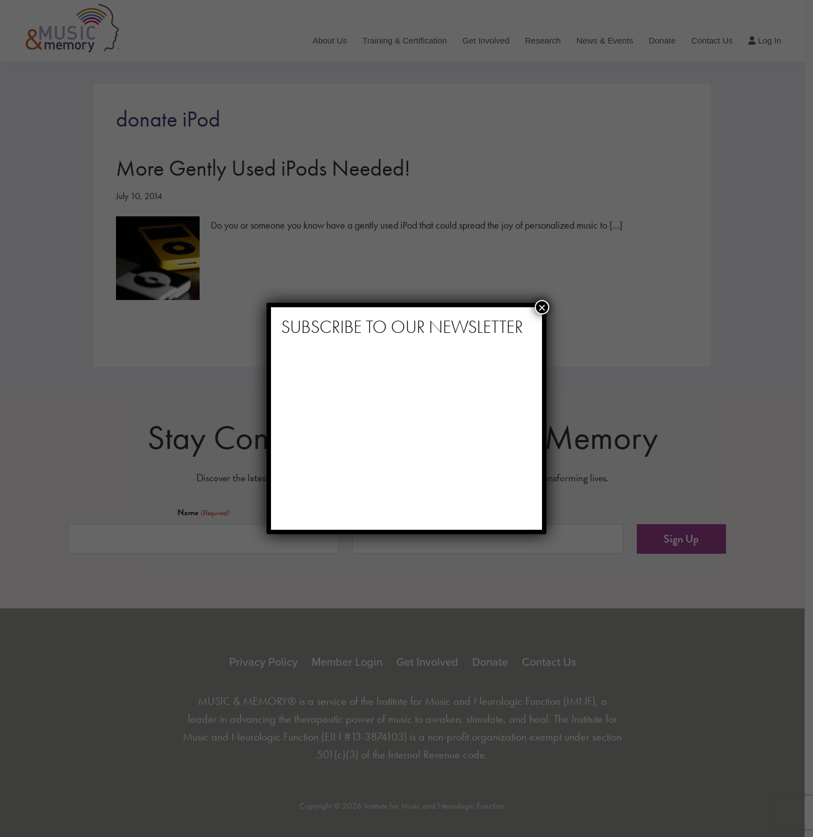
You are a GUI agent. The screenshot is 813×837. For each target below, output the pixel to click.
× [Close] (542, 307)
